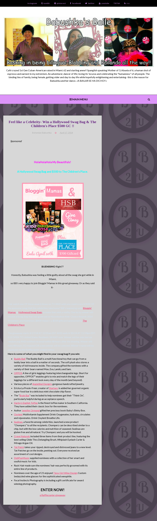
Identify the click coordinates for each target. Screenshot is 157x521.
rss (127, 3)
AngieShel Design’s (42, 383)
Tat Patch (19, 447)
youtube (104, 3)
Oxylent (18, 414)
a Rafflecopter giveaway (52, 495)
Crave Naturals (22, 436)
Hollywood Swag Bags (30, 312)
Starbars (53, 388)
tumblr (45, 3)
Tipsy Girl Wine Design (65, 472)
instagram (32, 3)
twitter (90, 3)
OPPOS (18, 373)
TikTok (117, 3)
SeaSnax (18, 421)
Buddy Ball (19, 358)
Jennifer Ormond (31, 410)
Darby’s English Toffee (26, 402)
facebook (75, 3)
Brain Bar (24, 395)
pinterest (60, 3)
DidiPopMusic (21, 457)
